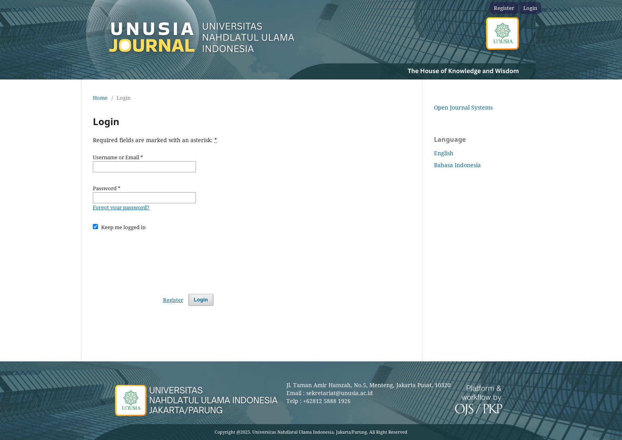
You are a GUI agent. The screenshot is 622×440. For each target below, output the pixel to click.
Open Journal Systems (463, 107)
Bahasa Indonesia (457, 165)
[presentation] (153, 258)
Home (100, 97)
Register (504, 8)
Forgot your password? (121, 207)
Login (530, 8)
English (443, 153)
